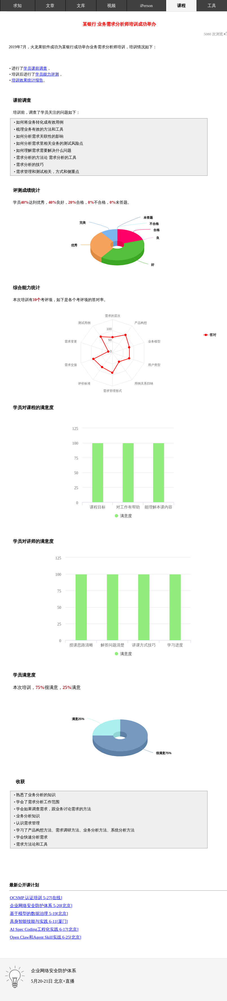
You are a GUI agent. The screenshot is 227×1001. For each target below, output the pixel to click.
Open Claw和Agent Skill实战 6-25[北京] (45, 937)
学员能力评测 (47, 74)
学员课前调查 (35, 68)
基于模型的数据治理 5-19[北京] (39, 913)
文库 (81, 5)
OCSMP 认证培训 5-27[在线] (36, 897)
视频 (111, 5)
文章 (50, 5)
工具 (212, 5)
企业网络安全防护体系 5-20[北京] (41, 905)
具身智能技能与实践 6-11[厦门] (39, 921)
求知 (17, 5)
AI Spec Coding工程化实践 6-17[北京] (44, 929)
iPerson (146, 5)
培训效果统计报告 (27, 80)
